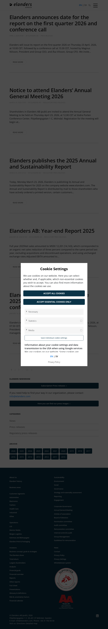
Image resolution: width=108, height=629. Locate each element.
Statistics (32, 320)
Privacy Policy (54, 362)
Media (31, 330)
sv (56, 356)
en (51, 356)
